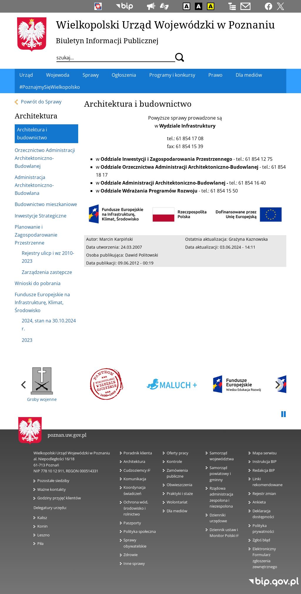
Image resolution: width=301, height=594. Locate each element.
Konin (42, 526)
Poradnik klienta (137, 453)
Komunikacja (134, 478)
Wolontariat (177, 502)
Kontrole (174, 461)
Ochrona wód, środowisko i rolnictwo (135, 508)
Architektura (134, 461)
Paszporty (132, 523)
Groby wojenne (42, 384)
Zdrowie (130, 554)
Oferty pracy (177, 453)
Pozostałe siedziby (53, 480)
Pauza (283, 414)
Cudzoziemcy (136, 470)
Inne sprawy (134, 563)
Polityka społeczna (139, 531)
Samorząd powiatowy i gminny (220, 473)
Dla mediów (177, 510)
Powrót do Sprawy (41, 101)
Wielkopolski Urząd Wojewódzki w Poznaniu (165, 24)
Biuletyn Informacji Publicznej (107, 40)
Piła (40, 543)
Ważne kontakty (51, 489)
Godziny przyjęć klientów (59, 498)
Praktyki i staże (180, 493)
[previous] (24, 384)
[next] (276, 384)
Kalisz (42, 517)
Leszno (43, 535)
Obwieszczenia (179, 484)
